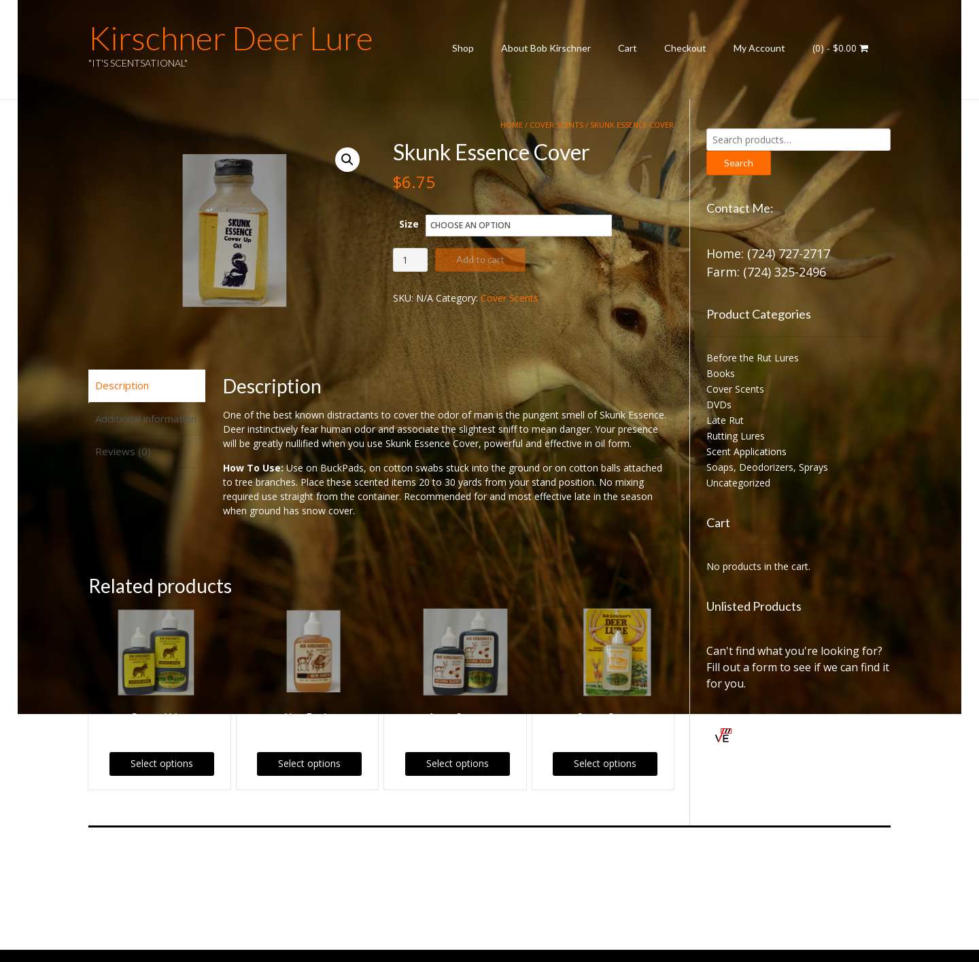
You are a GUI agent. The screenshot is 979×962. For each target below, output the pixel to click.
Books (720, 373)
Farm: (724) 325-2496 (766, 272)
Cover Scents (556, 125)
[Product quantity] (410, 260)
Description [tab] (122, 385)
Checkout (685, 48)
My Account (759, 48)
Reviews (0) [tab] (123, 451)
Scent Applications (746, 451)
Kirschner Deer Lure (230, 38)
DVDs (719, 404)
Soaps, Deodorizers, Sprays (767, 467)
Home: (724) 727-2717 (768, 253)
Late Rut (725, 420)
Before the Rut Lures (752, 357)
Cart (627, 48)
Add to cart (480, 259)
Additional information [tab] (145, 418)
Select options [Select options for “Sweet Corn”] (605, 763)
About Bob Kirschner (546, 48)
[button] (347, 159)
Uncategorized (738, 482)
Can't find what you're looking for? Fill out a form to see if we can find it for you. (797, 667)
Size (409, 223)
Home (511, 125)
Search (738, 162)
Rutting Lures (735, 435)
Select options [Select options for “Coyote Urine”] (162, 763)
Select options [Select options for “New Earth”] (309, 763)
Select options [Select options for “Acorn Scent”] (457, 763)
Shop (463, 48)
